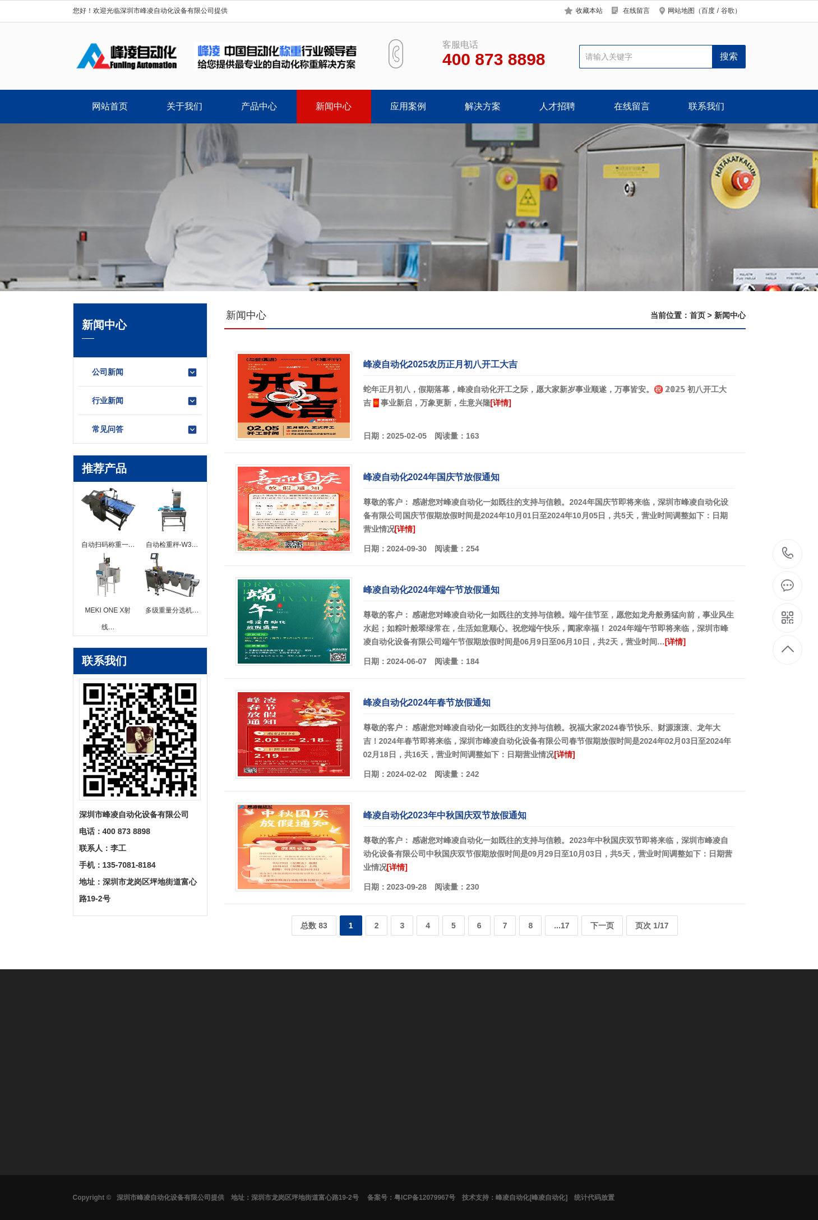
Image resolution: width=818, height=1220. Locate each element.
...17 (561, 925)
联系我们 (706, 106)
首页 (697, 315)
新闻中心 (334, 106)
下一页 (602, 925)
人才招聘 (557, 106)
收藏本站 (589, 11)
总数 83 (314, 925)
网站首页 (110, 106)
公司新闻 (145, 372)
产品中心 (259, 106)
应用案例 (408, 106)
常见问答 (145, 429)
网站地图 (681, 11)
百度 (708, 11)
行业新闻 (145, 401)
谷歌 (727, 11)
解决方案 (483, 106)
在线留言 (636, 11)
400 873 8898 (788, 554)
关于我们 (184, 106)
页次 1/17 (651, 925)
